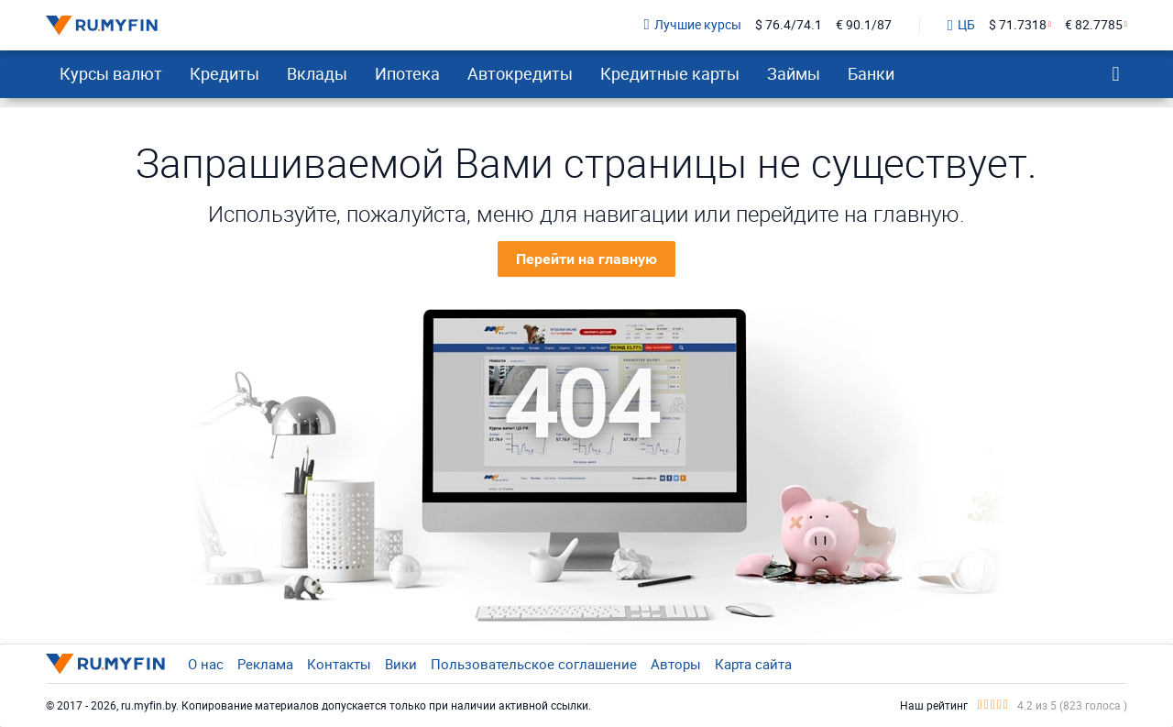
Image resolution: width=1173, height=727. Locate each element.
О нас (206, 663)
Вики (401, 663)
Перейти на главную (586, 259)
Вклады (317, 73)
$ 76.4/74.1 (788, 25)
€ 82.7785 (1094, 25)
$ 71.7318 (1018, 25)
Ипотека (407, 73)
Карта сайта (753, 663)
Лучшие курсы (692, 25)
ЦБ (961, 25)
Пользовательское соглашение (534, 663)
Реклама (265, 663)
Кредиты (224, 73)
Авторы (676, 663)
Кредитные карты (670, 73)
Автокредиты (520, 73)
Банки (871, 73)
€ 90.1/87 (864, 25)
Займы (793, 73)
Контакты (339, 663)
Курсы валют (111, 73)
